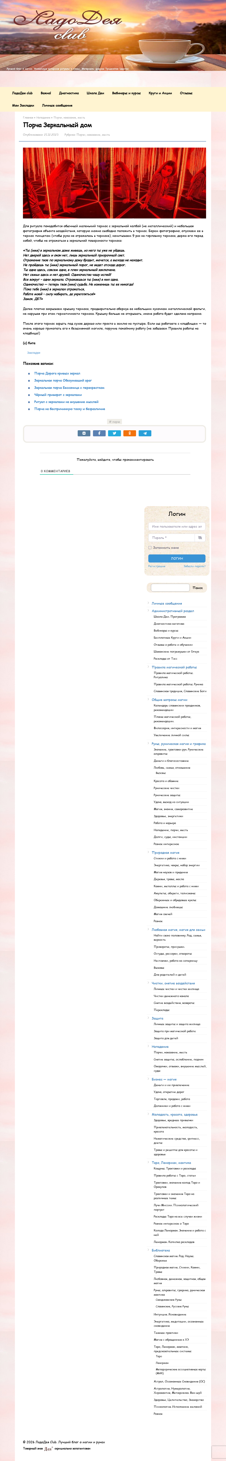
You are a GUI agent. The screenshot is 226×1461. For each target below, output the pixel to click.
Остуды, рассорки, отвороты (173, 953)
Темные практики (166, 1332)
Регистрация (156, 566)
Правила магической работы (174, 666)
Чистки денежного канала (171, 996)
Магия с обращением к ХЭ (171, 1339)
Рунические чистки (166, 788)
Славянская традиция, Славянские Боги (180, 691)
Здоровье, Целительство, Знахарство (179, 1399)
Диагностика (69, 93)
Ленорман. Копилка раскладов (174, 1242)
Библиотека (161, 1250)
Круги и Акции (160, 93)
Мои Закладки (23, 105)
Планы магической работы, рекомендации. (172, 718)
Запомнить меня (166, 547)
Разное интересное (166, 844)
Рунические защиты (167, 795)
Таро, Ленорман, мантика (171, 1162)
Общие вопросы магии (169, 699)
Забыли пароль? (194, 566)
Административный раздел (173, 610)
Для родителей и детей (170, 974)
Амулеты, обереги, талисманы (174, 893)
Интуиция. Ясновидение (170, 1314)
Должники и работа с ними (172, 1106)
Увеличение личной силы (171, 735)
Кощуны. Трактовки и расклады (175, 1168)
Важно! (46, 93)
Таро (159, 1356)
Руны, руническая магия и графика (179, 743)
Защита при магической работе (175, 1031)
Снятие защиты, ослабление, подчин (178, 1059)
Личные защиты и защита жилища (177, 1024)
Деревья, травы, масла (169, 879)
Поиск (198, 587)
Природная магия (165, 852)
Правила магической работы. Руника (178, 684)
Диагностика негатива (169, 623)
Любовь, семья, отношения (172, 767)
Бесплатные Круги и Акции (172, 637)
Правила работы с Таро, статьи (175, 1175)
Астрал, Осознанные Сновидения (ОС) (179, 1381)
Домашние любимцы (168, 907)
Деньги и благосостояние (171, 760)
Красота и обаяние (166, 781)
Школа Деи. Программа (170, 616)
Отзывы (186, 93)
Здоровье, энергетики (168, 816)
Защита (157, 1018)
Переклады (161, 1010)
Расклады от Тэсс (165, 658)
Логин (177, 558)
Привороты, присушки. (169, 946)
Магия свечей (163, 914)
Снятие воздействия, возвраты (174, 1002)
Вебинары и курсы (126, 93)
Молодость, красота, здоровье (175, 1114)
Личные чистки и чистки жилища (176, 989)
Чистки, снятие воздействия (173, 982)
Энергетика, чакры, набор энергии (177, 865)
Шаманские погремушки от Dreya (176, 651)
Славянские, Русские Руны (172, 1306)
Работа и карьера (165, 823)
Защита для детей (166, 1038)
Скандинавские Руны (169, 1299)
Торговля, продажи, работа (172, 1099)
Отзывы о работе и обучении (173, 644)
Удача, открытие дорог (169, 1091)
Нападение (160, 1046)
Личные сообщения (57, 105)
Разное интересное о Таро (171, 1223)
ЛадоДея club (22, 93)
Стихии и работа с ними (170, 858)
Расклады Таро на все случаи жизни (178, 1216)
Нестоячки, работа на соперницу (175, 960)
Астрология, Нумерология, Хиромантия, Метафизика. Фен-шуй (178, 1390)
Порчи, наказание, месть (93, 134)
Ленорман (162, 1362)
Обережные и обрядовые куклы (175, 900)
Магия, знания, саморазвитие (173, 809)
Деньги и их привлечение (171, 1085)
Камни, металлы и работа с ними (176, 886)
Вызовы (161, 773)
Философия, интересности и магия (177, 728)
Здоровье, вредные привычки (173, 1120)
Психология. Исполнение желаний (178, 1406)
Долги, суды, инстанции (170, 837)
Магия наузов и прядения (171, 872)
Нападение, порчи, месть (171, 830)
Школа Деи (95, 93)
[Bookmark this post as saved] (31, 352)
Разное (158, 921)
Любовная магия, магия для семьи (178, 929)
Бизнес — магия (164, 1079)
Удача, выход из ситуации (171, 802)
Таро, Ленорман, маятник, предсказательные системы (172, 1348)
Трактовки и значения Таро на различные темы (174, 1195)
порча (116, 421)
